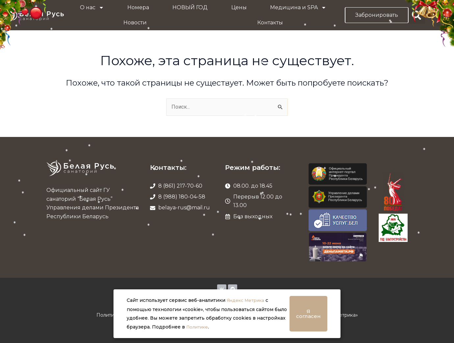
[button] (416, 15)
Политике (198, 327)
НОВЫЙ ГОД (190, 7)
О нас (92, 7)
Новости (135, 22)
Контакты (270, 22)
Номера (138, 7)
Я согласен (308, 314)
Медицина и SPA (298, 7)
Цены (239, 7)
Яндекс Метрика (248, 301)
